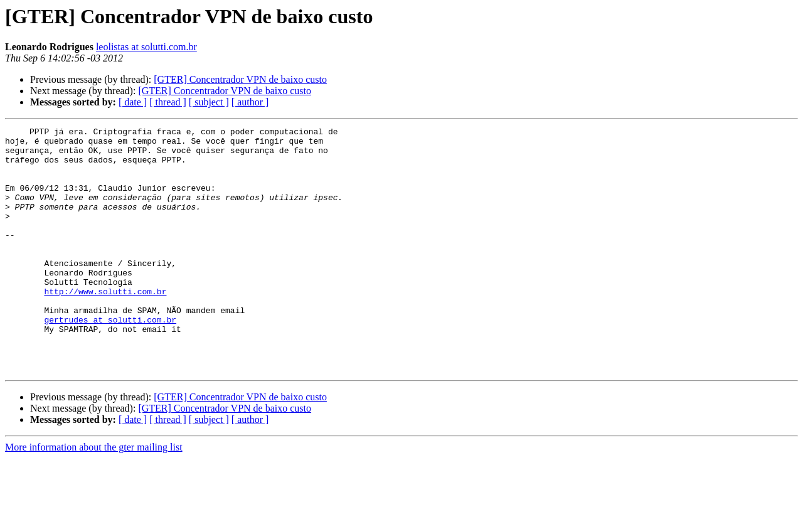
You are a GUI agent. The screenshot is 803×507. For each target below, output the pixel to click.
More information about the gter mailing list (94, 496)
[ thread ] (167, 102)
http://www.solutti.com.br (105, 325)
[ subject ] (209, 102)
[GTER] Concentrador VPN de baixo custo (240, 79)
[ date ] (133, 102)
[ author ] (250, 102)
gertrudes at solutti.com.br (110, 359)
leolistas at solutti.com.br (146, 46)
